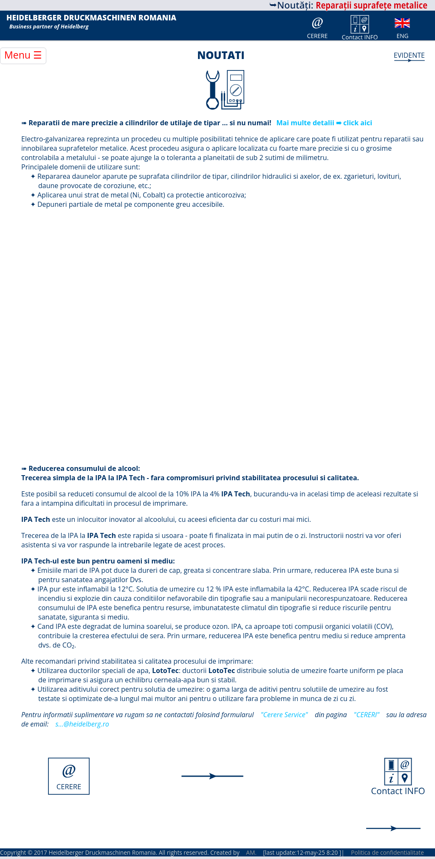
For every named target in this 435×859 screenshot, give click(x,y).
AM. (251, 852)
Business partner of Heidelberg (48, 26)
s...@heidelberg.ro (82, 724)
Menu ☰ (23, 55)
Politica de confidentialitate (387, 852)
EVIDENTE (409, 55)
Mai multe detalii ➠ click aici (324, 122)
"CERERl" (367, 714)
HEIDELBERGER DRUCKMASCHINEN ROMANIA (91, 18)
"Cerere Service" (284, 714)
